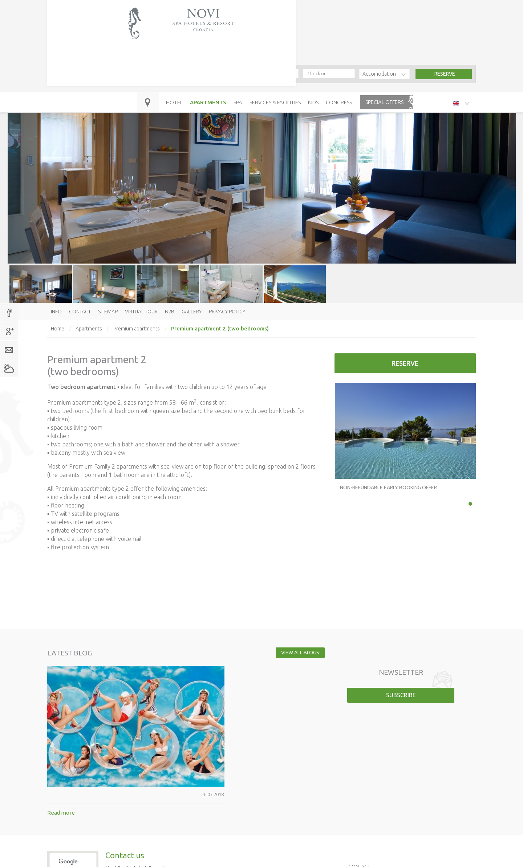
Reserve (405, 363)
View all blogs (293, 652)
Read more (152, 688)
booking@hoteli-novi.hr (170, 24)
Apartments (208, 45)
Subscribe (401, 695)
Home (57, 329)
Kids (313, 45)
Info (56, 311)
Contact (80, 311)
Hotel (174, 45)
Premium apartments (136, 329)
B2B (169, 311)
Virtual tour (141, 311)
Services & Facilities (275, 45)
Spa (238, 45)
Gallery (192, 311)
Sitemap (108, 311)
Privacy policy (227, 311)
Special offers (384, 44)
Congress (339, 45)
